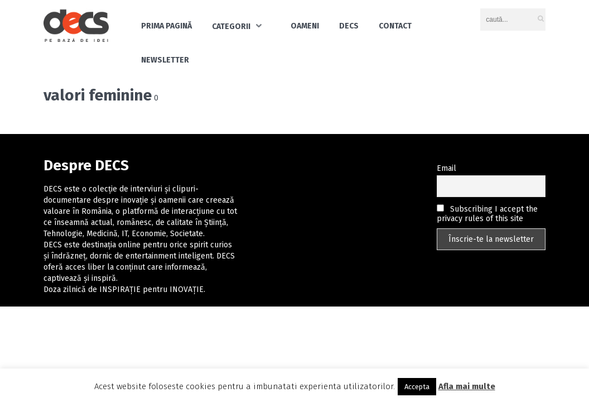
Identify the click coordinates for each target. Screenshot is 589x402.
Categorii (231, 26)
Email (446, 168)
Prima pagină (166, 26)
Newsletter (165, 60)
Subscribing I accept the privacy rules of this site (487, 213)
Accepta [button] (416, 386)
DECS (349, 26)
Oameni (305, 26)
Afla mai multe (466, 386)
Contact (395, 26)
